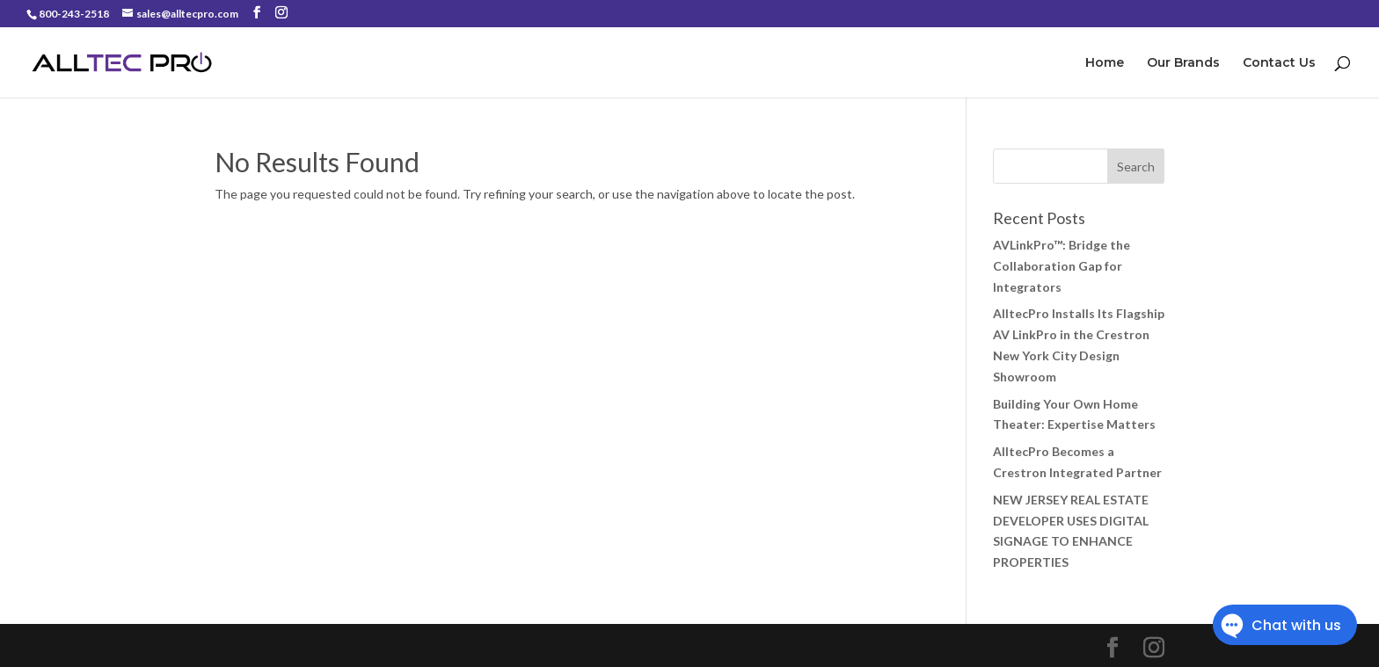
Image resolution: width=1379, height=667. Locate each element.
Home (1104, 63)
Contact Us (1279, 63)
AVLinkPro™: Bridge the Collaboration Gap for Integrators (1061, 265)
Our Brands (1183, 63)
